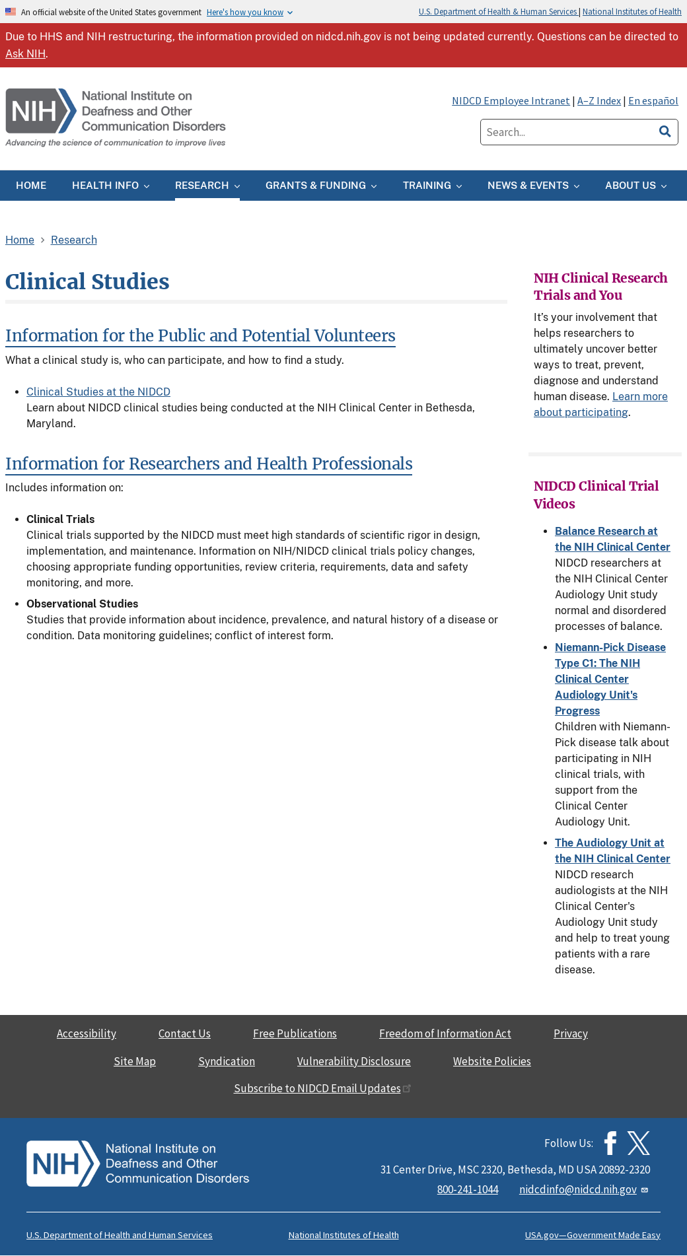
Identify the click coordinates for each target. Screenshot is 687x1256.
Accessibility (86, 1033)
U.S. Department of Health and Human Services (119, 1235)
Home (19, 240)
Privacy (571, 1033)
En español (653, 100)
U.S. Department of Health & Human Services (499, 11)
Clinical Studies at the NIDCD (98, 392)
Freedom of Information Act (445, 1033)
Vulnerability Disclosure (354, 1061)
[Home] (117, 118)
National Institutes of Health (632, 11)
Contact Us (185, 1033)
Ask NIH (25, 54)
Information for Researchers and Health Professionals (208, 464)
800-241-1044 (467, 1189)
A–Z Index (599, 100)
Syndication (226, 1061)
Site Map (135, 1061)
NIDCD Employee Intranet (511, 100)
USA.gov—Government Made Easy (593, 1235)
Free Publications (295, 1033)
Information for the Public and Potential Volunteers (200, 336)
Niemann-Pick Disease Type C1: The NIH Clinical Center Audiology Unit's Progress (610, 679)
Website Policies (492, 1061)
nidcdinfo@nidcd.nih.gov (584, 1189)
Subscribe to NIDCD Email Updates (323, 1088)
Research (74, 240)
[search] (665, 129)
